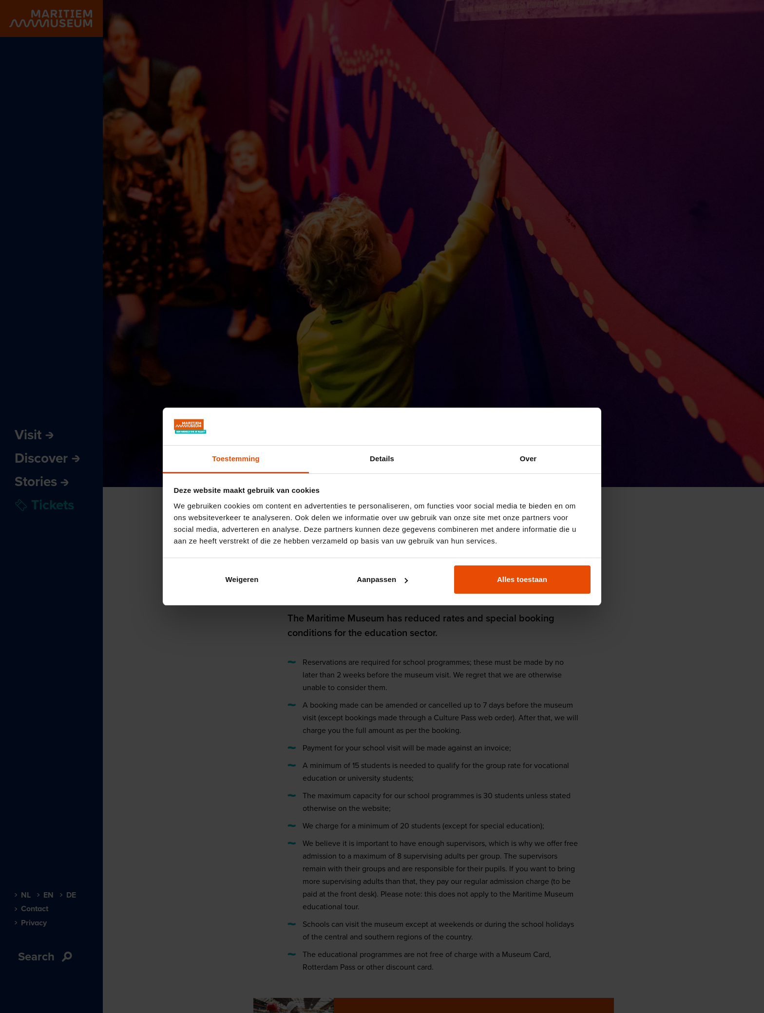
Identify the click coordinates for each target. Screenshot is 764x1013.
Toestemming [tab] (236, 458)
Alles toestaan (522, 579)
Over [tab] (528, 458)
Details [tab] (382, 458)
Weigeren (241, 579)
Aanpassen (382, 579)
